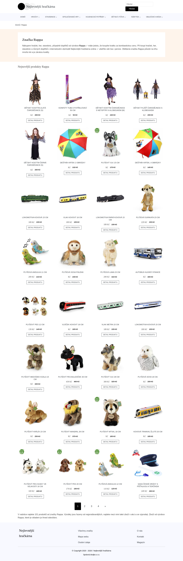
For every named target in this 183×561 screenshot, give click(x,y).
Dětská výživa (117, 17)
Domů (22, 17)
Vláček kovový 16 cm (72, 325)
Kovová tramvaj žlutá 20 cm (147, 432)
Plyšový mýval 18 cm (110, 432)
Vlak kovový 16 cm (72, 217)
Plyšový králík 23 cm (35, 432)
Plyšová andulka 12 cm (110, 484)
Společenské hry (71, 17)
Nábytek (135, 17)
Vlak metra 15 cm (110, 325)
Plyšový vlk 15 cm (110, 163)
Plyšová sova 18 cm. (148, 377)
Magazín (141, 542)
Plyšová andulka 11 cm (35, 272)
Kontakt (140, 537)
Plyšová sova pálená (72, 272)
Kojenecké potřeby (95, 17)
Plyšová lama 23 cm (110, 272)
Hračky (34, 17)
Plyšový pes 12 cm (35, 325)
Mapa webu (83, 537)
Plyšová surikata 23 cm (148, 217)
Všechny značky (85, 531)
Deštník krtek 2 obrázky (72, 163)
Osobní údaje (84, 542)
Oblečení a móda (153, 17)
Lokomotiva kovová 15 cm (35, 217)
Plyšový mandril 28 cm (72, 432)
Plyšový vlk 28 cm (110, 377)
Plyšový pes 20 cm (72, 484)
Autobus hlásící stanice (147, 272)
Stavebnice (50, 17)
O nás (139, 531)
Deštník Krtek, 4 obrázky (148, 163)
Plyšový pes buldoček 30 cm (72, 377)
